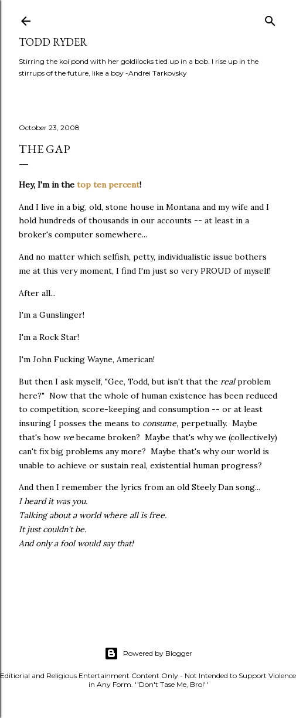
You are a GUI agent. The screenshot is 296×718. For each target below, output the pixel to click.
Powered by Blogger (148, 653)
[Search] (270, 18)
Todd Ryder (53, 42)
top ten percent (108, 184)
